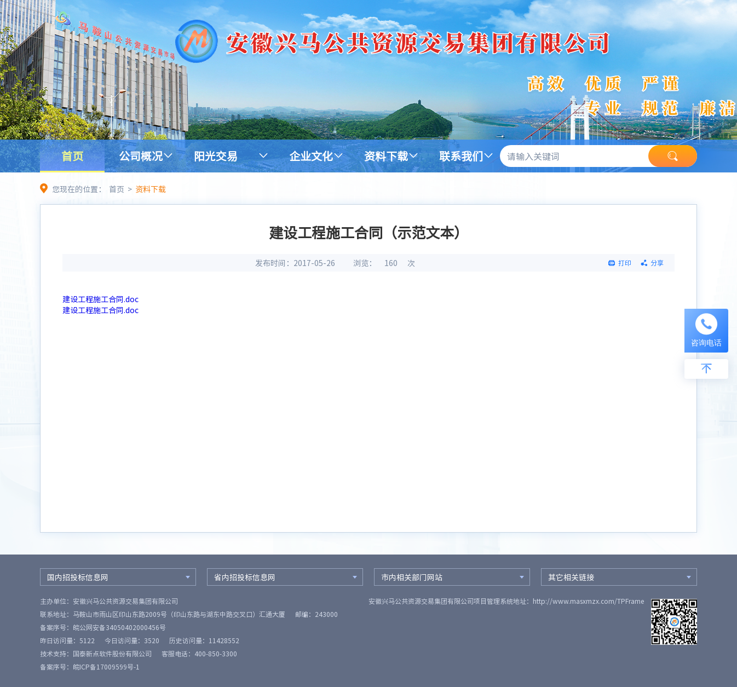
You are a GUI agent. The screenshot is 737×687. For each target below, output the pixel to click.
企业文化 (311, 156)
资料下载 (386, 156)
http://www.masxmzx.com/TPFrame (588, 601)
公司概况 (141, 156)
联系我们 (461, 156)
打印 (624, 263)
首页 (72, 156)
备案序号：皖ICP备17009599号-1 (90, 667)
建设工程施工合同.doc (100, 298)
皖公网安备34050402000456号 (119, 627)
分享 (657, 263)
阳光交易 (216, 156)
